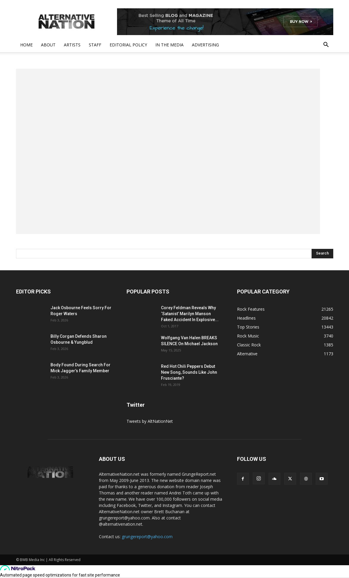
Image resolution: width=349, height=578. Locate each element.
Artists (72, 45)
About (48, 45)
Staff (95, 45)
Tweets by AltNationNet (150, 421)
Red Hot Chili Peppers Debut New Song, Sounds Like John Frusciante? (189, 372)
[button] (326, 45)
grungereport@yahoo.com (147, 536)
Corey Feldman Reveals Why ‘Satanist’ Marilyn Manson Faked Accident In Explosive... (190, 313)
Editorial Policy (128, 45)
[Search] (322, 253)
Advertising (205, 45)
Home (26, 45)
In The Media (169, 45)
